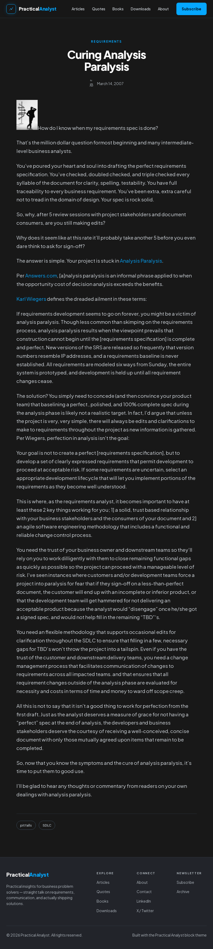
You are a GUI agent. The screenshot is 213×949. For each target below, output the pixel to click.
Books (102, 901)
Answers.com (41, 275)
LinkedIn (144, 901)
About (142, 882)
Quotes (103, 891)
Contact (144, 891)
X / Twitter (145, 910)
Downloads (107, 910)
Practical (37, 9)
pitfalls (26, 825)
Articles (103, 882)
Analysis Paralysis (141, 261)
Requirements (106, 41)
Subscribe (191, 8)
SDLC (47, 825)
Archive (183, 891)
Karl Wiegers (31, 299)
